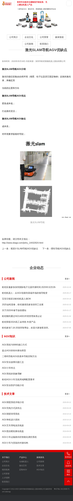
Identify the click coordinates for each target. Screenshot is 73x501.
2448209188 (68, 464)
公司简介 (13, 37)
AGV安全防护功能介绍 (13, 398)
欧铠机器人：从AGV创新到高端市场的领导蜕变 (24, 306)
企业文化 (29, 37)
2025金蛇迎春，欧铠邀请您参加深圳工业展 (22, 317)
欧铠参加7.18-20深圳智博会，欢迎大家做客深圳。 (26, 341)
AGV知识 (40, 483)
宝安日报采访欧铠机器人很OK (16, 312)
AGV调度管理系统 (10, 427)
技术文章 (40, 479)
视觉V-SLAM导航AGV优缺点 (24, 248)
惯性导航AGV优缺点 (61, 248)
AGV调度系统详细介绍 (13, 415)
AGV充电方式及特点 (12, 421)
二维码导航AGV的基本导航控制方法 (19, 369)
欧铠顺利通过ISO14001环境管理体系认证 (22, 329)
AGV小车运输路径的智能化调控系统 (19, 450)
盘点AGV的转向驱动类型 (14, 363)
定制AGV (23, 483)
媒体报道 (59, 37)
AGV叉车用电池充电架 (13, 438)
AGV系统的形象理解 (12, 387)
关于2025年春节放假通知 (14, 323)
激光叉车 (23, 479)
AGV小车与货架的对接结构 (15, 456)
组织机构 (6, 483)
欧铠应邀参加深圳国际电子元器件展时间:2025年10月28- (29, 300)
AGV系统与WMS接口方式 (14, 358)
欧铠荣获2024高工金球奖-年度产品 (18, 335)
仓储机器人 (24, 475)
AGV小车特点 (8, 381)
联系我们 (44, 44)
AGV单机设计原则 (10, 433)
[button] (31, 27)
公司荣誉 (44, 37)
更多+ (67, 292)
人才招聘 (6, 491)
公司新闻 (29, 44)
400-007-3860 (68, 455)
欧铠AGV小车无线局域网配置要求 (18, 392)
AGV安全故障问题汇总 (13, 375)
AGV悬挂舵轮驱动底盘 (13, 444)
